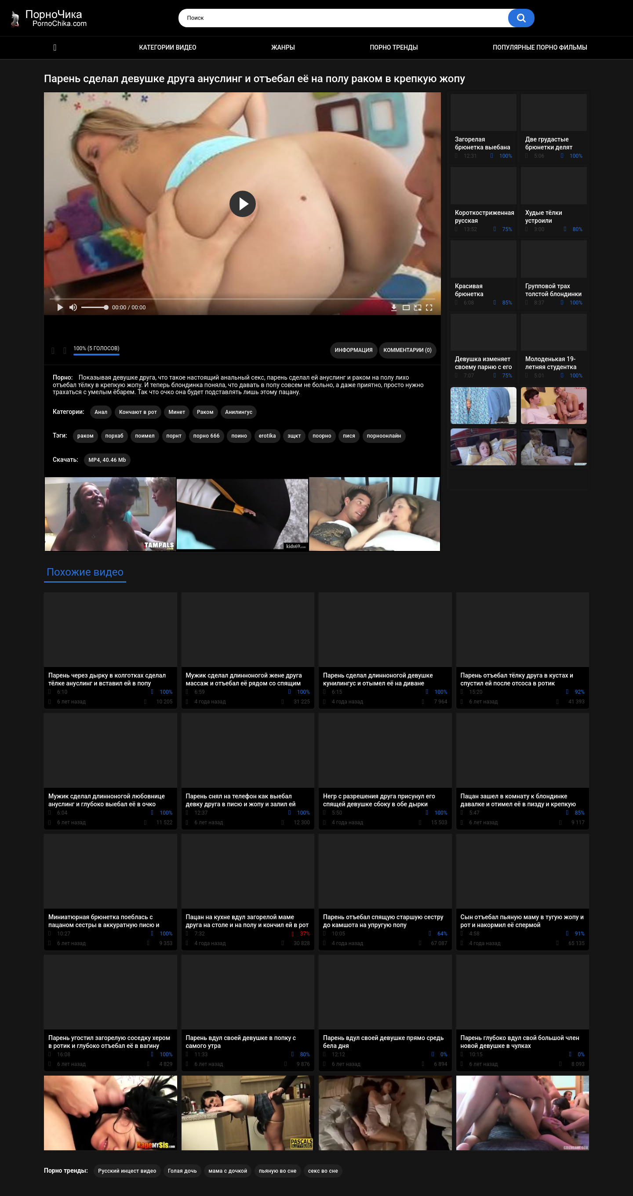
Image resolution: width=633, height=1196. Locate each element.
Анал (101, 412)
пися (349, 436)
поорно (322, 436)
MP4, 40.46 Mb (107, 460)
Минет (176, 412)
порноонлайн (384, 436)
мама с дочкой (227, 1171)
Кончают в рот (138, 412)
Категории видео (167, 47)
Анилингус (238, 412)
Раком (205, 412)
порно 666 (206, 436)
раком (85, 436)
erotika (267, 436)
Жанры (283, 47)
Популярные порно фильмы (540, 47)
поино (239, 436)
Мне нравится (53, 350)
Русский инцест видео (127, 1171)
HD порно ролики (55, 47)
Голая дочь (182, 1171)
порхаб (115, 436)
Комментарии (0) (408, 350)
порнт (174, 436)
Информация (354, 350)
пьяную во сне (278, 1171)
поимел (145, 436)
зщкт (294, 436)
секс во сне (323, 1171)
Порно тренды (394, 47)
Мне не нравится (64, 350)
